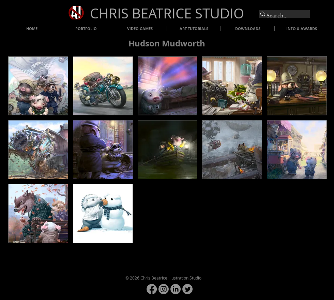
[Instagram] (163, 289)
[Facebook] (152, 289)
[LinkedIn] (175, 289)
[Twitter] (187, 289)
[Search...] (281, 16)
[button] (38, 85)
